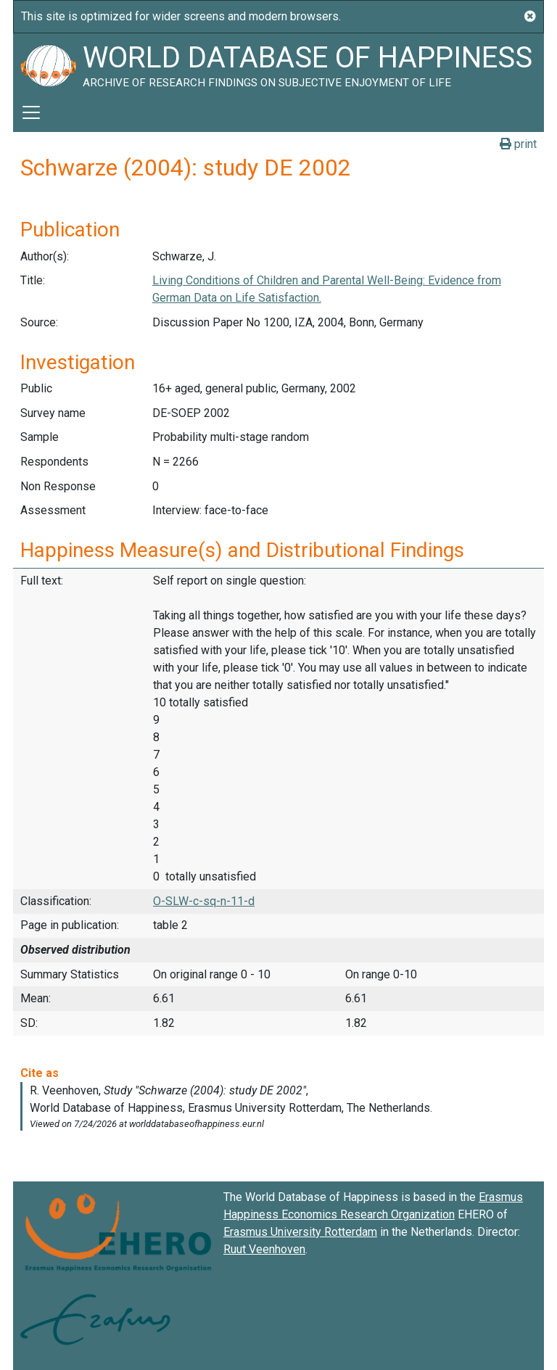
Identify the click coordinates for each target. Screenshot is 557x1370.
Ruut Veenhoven (264, 1249)
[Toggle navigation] (31, 112)
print (518, 144)
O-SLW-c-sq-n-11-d (204, 901)
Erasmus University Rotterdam (300, 1232)
